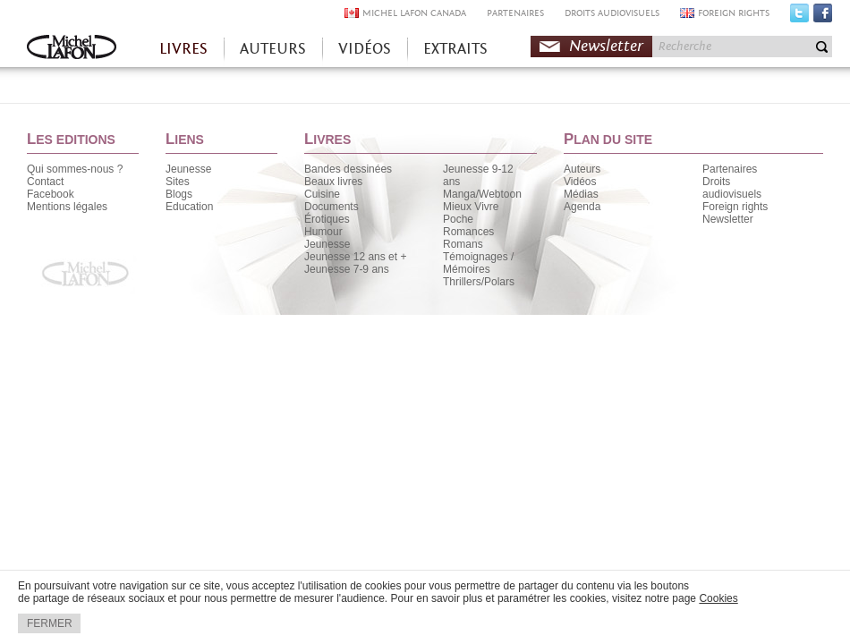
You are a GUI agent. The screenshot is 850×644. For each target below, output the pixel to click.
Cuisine (322, 194)
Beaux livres (333, 181)
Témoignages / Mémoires (478, 262)
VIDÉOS (364, 48)
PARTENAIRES (515, 13)
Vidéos (580, 181)
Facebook (822, 17)
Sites (178, 181)
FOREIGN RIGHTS (733, 13)
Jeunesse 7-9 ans (346, 269)
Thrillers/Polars (478, 281)
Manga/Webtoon (482, 194)
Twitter (799, 17)
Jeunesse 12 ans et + (355, 256)
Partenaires (729, 169)
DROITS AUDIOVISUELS (612, 13)
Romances (468, 231)
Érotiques (327, 219)
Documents (331, 206)
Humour (323, 231)
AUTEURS (273, 48)
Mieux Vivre (470, 206)
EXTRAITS (455, 48)
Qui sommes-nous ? (75, 169)
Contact (45, 181)
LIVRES (183, 48)
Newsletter (606, 46)
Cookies (718, 598)
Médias (581, 194)
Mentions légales (67, 206)
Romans (463, 244)
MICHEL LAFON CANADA (414, 13)
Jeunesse (188, 169)
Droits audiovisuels (731, 187)
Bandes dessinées (348, 169)
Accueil (71, 49)
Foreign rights (735, 206)
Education (189, 206)
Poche (458, 219)
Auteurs (582, 169)
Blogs (179, 194)
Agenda (582, 206)
